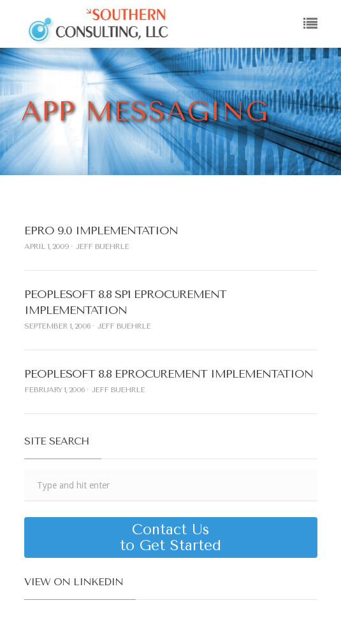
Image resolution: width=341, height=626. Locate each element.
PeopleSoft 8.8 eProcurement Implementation (168, 374)
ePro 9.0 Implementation (101, 231)
